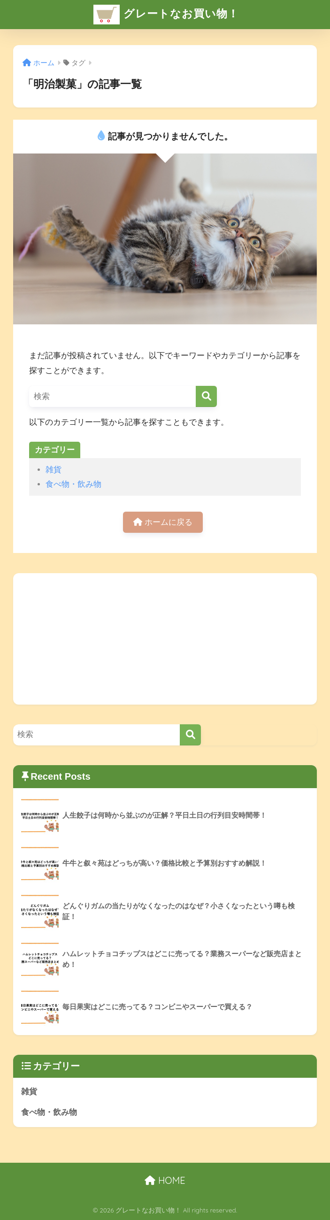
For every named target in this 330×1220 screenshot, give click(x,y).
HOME (165, 1180)
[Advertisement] (165, 639)
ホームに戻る (162, 522)
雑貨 (53, 469)
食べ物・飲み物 (73, 484)
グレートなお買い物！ (165, 14)
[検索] (206, 396)
